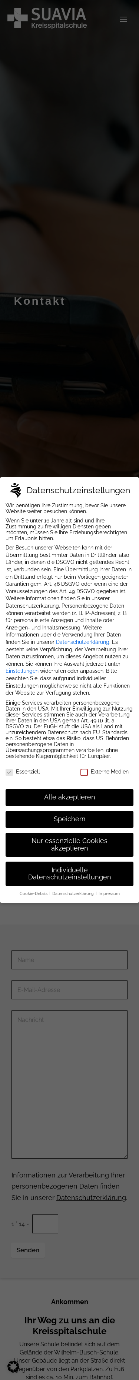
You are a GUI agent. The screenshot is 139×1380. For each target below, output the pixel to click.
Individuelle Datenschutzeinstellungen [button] (69, 873)
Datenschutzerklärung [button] (73, 893)
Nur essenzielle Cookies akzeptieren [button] (69, 844)
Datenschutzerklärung (82, 642)
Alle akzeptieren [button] (69, 797)
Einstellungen (22, 671)
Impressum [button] (109, 893)
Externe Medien (104, 772)
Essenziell (23, 772)
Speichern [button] (70, 819)
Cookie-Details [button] (34, 893)
